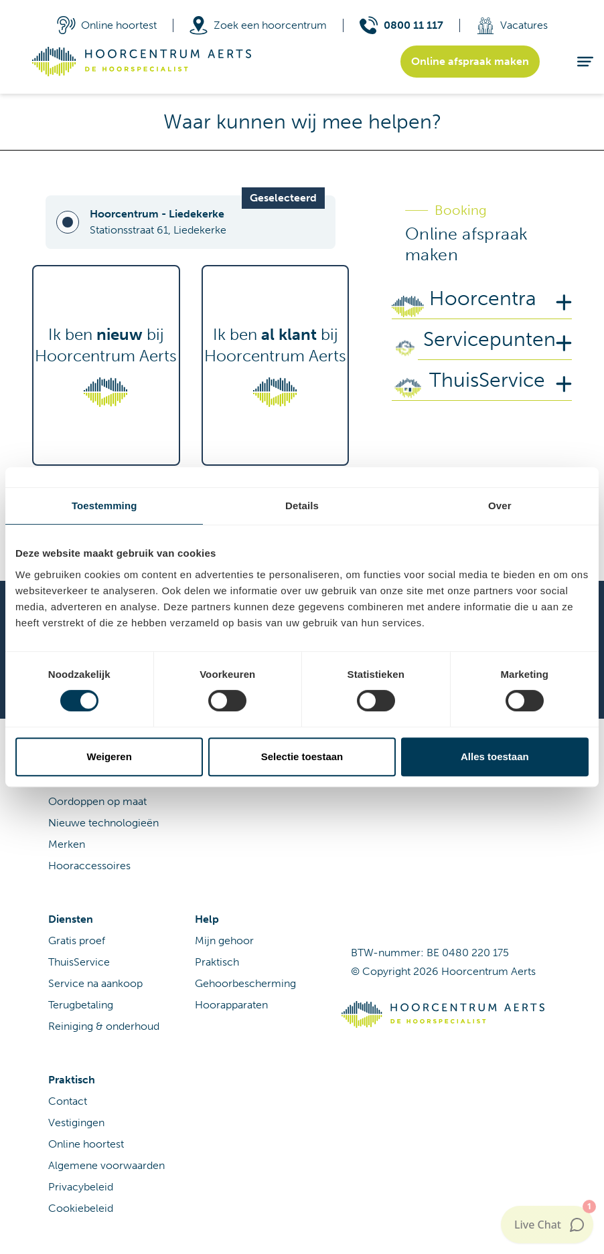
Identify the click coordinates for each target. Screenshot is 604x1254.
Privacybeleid (80, 1186)
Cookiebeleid (80, 1208)
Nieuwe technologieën (103, 822)
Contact (67, 1101)
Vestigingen (76, 1122)
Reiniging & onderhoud (103, 1026)
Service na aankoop (95, 983)
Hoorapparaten (231, 1004)
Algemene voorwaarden (106, 1165)
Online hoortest (86, 1144)
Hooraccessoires (89, 865)
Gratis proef (76, 940)
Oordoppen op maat (97, 801)
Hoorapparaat (81, 780)
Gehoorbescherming (245, 983)
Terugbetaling (80, 1004)
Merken (66, 844)
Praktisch (217, 962)
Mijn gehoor (224, 940)
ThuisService (79, 962)
